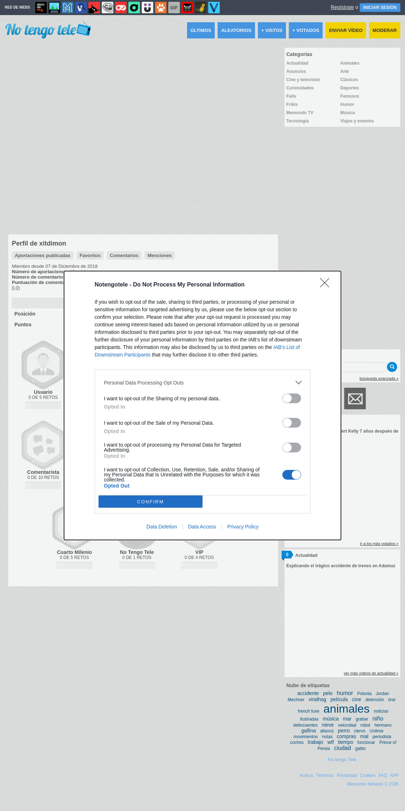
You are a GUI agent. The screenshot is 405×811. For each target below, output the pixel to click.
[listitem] (202, 382)
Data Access (202, 527)
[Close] (327, 285)
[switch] (291, 398)
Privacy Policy (243, 527)
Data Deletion (161, 527)
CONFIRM (150, 501)
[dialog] (202, 405)
